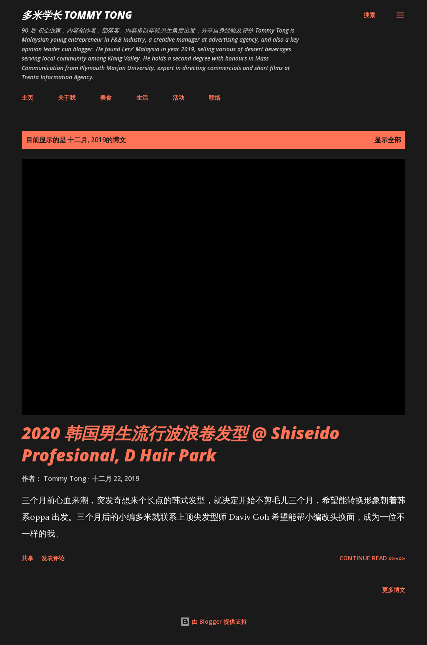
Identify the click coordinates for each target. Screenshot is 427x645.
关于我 (66, 97)
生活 (142, 97)
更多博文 (393, 590)
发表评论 (53, 558)
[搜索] (369, 15)
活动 (178, 97)
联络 (215, 97)
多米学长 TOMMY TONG (77, 15)
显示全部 (387, 139)
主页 (27, 97)
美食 (106, 97)
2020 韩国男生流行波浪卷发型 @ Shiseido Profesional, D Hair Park (180, 443)
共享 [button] (27, 558)
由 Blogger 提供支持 (213, 621)
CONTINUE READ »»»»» (372, 558)
